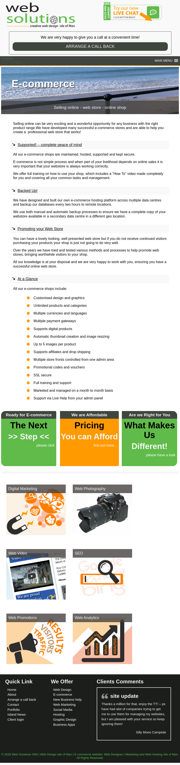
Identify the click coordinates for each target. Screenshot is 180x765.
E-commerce (62, 694)
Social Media (62, 709)
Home (11, 689)
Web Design (62, 689)
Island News (16, 714)
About (11, 694)
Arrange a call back (21, 699)
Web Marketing (64, 704)
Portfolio (13, 709)
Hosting (59, 714)
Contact (13, 704)
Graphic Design (64, 719)
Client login (15, 719)
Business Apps (64, 724)
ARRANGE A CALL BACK (90, 46)
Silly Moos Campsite (151, 732)
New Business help (67, 699)
